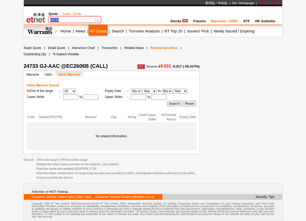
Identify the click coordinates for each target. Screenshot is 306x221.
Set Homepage (243, 3)
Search (118, 31)
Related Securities (164, 48)
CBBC (48, 74)
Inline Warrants (69, 74)
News (81, 31)
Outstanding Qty (35, 54)
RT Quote (98, 31)
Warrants (32, 74)
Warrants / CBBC (224, 21)
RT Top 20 (173, 31)
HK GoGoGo (265, 21)
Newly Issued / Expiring (234, 31)
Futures (199, 21)
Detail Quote (56, 48)
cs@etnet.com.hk (142, 197)
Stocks (179, 21)
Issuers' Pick (198, 31)
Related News (134, 48)
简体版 (222, 3)
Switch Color (269, 3)
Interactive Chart (83, 48)
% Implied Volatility (66, 54)
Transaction (109, 48)
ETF (246, 21)
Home (65, 31)
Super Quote (71, 14)
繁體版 (210, 3)
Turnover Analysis (144, 31)
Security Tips (265, 197)
